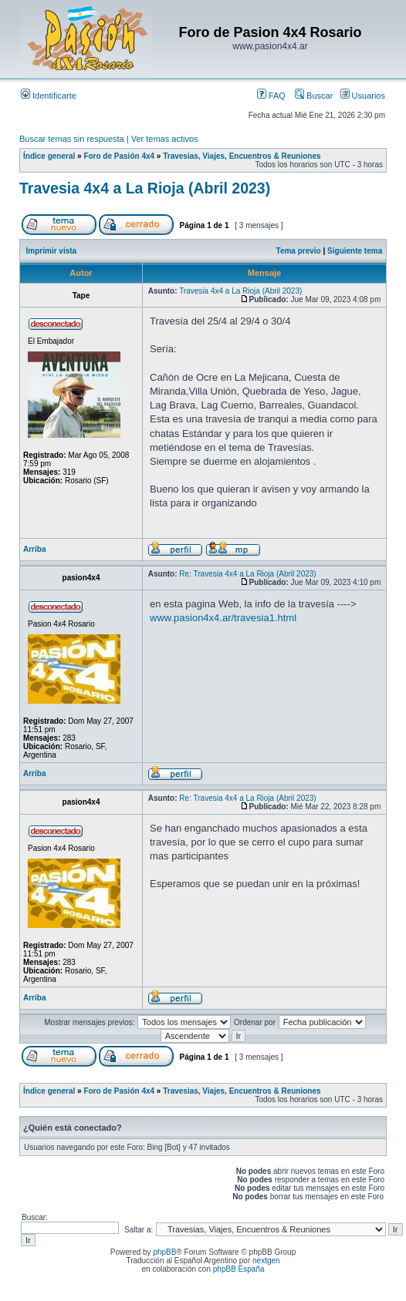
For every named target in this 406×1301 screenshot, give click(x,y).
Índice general (49, 156)
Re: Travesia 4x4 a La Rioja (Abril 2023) (247, 574)
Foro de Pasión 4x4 (118, 156)
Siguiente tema (354, 251)
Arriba (34, 549)
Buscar (314, 95)
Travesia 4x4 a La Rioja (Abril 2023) (144, 188)
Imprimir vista (51, 251)
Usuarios (362, 95)
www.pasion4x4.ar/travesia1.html (223, 618)
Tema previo (298, 251)
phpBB (164, 1252)
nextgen (266, 1260)
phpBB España (239, 1269)
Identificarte (48, 95)
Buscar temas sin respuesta (71, 138)
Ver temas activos (164, 138)
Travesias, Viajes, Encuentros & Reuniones (241, 156)
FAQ (271, 95)
